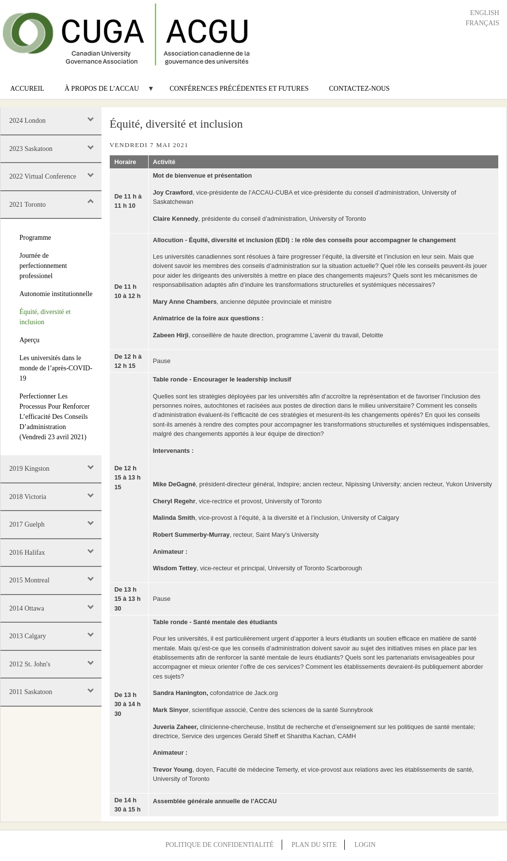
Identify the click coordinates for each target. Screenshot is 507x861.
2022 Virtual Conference (42, 176)
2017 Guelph (27, 524)
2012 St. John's (30, 664)
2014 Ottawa (26, 608)
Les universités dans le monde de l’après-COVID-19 (55, 368)
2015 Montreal (29, 580)
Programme (35, 237)
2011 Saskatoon (30, 691)
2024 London (27, 120)
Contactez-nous (359, 88)
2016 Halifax (27, 552)
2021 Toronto (27, 204)
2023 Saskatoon (30, 148)
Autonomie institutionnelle (56, 294)
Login (365, 844)
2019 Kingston (29, 468)
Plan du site (314, 844)
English (484, 13)
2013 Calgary (27, 636)
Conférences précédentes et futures (238, 88)
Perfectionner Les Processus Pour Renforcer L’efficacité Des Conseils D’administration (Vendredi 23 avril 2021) (54, 417)
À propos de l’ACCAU (104, 92)
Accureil (27, 88)
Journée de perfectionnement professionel (43, 266)
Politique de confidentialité (219, 844)
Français (482, 23)
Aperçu (29, 340)
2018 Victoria (27, 496)
